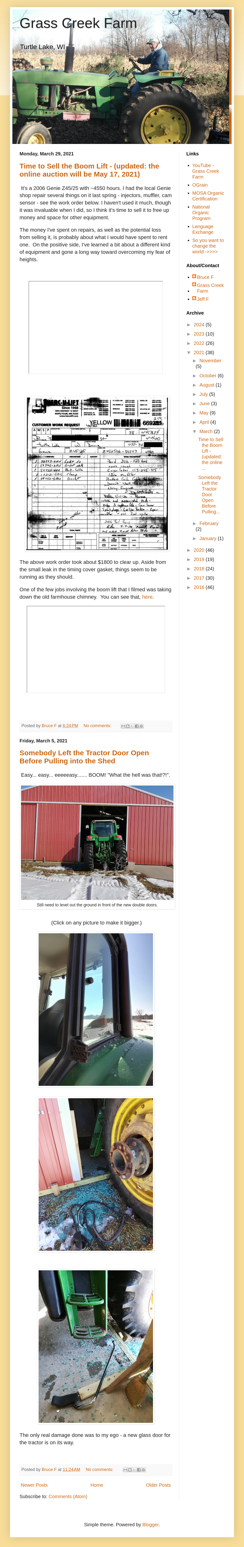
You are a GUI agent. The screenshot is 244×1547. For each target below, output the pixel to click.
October (208, 375)
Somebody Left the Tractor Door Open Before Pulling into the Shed (84, 757)
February (209, 523)
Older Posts (158, 1485)
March (206, 431)
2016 (200, 587)
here (147, 597)
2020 (200, 550)
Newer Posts (34, 1485)
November (210, 360)
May (204, 412)
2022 (200, 343)
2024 (200, 324)
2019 (200, 559)
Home (97, 1485)
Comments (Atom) (68, 1496)
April (204, 422)
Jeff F (203, 299)
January (208, 538)
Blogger (150, 1524)
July (204, 394)
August (207, 385)
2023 (200, 334)
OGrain (200, 185)
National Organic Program (201, 212)
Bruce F (205, 277)
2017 (200, 578)
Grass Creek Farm (78, 23)
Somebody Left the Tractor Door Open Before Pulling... (209, 494)
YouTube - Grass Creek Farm (205, 171)
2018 (200, 568)
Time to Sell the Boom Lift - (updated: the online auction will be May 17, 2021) (89, 170)
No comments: (98, 725)
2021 (200, 352)
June (205, 403)
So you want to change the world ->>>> (208, 246)
